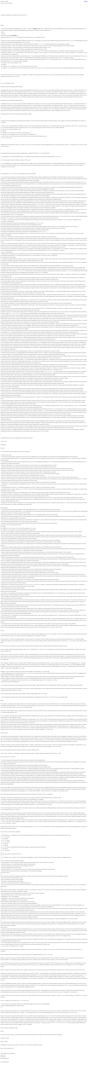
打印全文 (85, 1)
